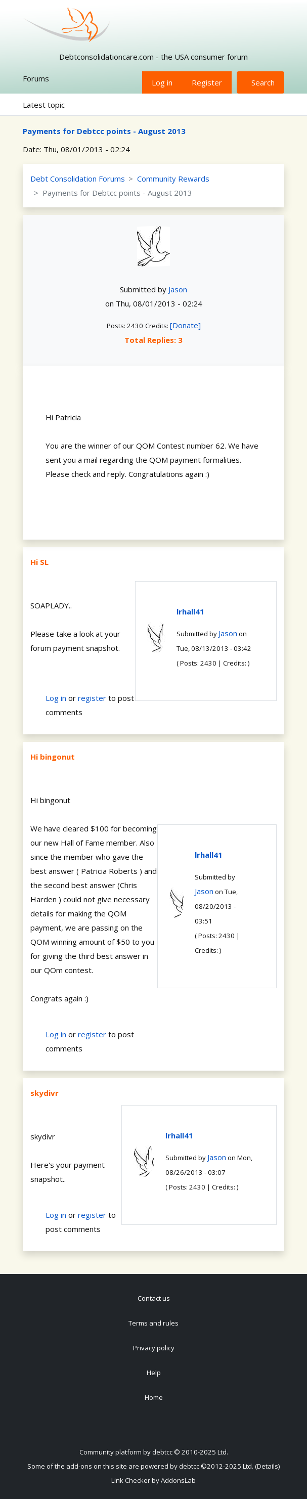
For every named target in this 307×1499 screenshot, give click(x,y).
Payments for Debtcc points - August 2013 (104, 131)
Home (154, 1397)
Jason (177, 289)
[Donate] (185, 325)
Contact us (154, 1298)
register (92, 698)
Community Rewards (173, 178)
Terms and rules (153, 1323)
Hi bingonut (52, 757)
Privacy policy (153, 1347)
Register (207, 82)
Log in (162, 82)
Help (154, 1372)
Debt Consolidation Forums (77, 178)
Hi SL (39, 562)
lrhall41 (190, 611)
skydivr (44, 1093)
